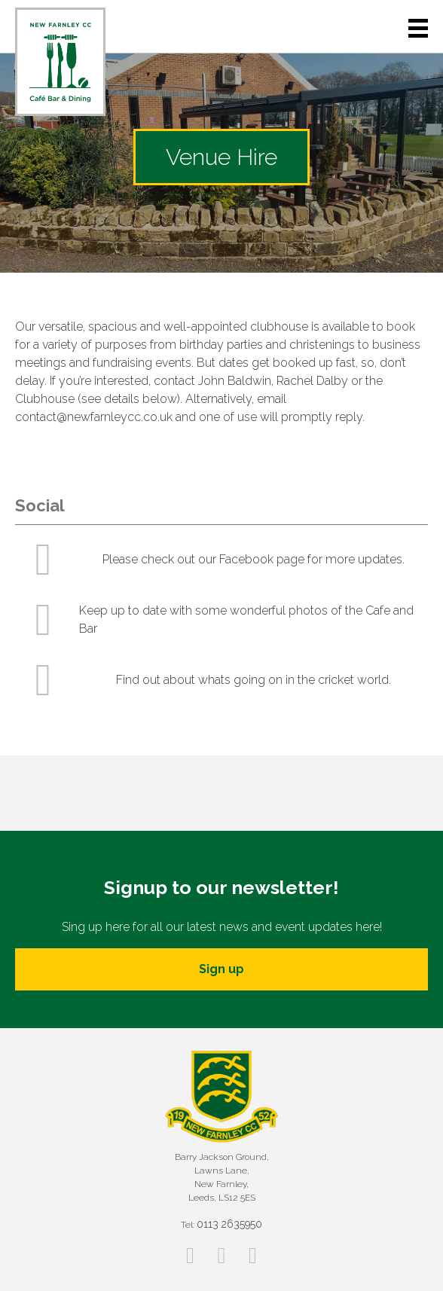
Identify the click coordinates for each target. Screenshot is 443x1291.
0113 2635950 (229, 1224)
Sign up (221, 969)
